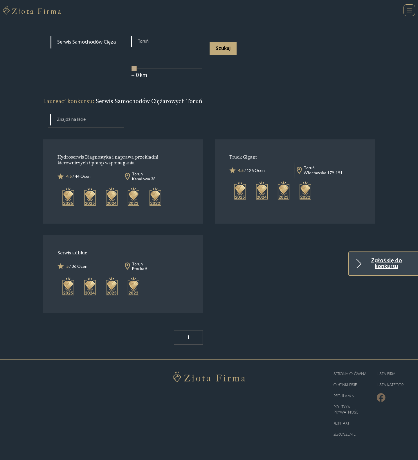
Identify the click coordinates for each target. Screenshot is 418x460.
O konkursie (345, 385)
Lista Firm (386, 374)
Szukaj (223, 48)
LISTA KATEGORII (391, 385)
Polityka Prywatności (346, 409)
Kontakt (341, 423)
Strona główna (350, 374)
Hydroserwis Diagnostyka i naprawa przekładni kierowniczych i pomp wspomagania (107, 160)
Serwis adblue (72, 252)
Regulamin (344, 396)
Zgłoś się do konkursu (386, 263)
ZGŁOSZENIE (345, 434)
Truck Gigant (243, 157)
